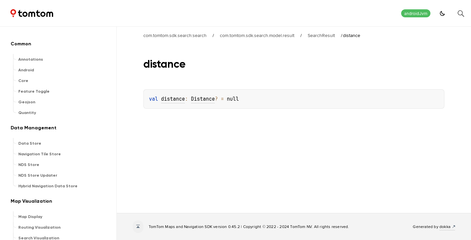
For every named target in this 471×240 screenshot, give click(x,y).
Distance (203, 99)
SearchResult (321, 35)
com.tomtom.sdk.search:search (175, 35)
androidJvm (415, 13)
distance (173, 99)
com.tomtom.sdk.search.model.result (257, 35)
